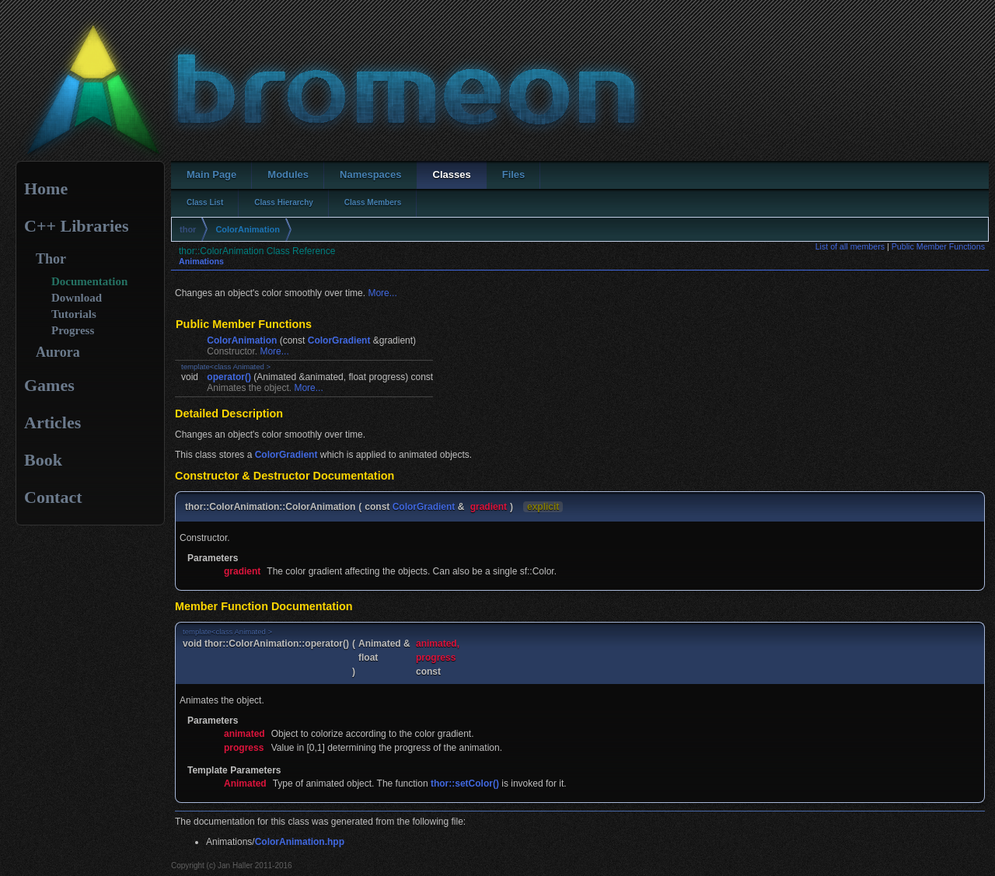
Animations (201, 261)
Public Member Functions (938, 246)
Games (49, 385)
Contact (53, 497)
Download (76, 297)
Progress (72, 330)
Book (43, 459)
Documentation (89, 281)
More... (382, 293)
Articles (52, 422)
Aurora (58, 352)
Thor (51, 259)
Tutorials (73, 314)
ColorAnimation (247, 229)
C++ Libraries (76, 226)
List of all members (850, 246)
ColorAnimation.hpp (299, 841)
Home (46, 188)
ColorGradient (339, 340)
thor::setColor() (465, 783)
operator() (229, 377)
